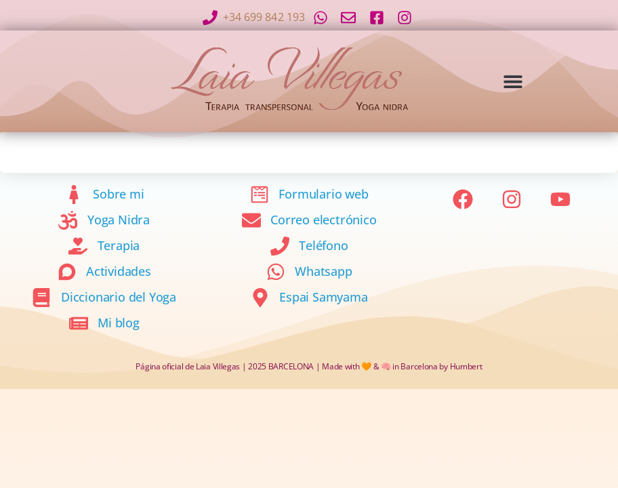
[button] (512, 81)
